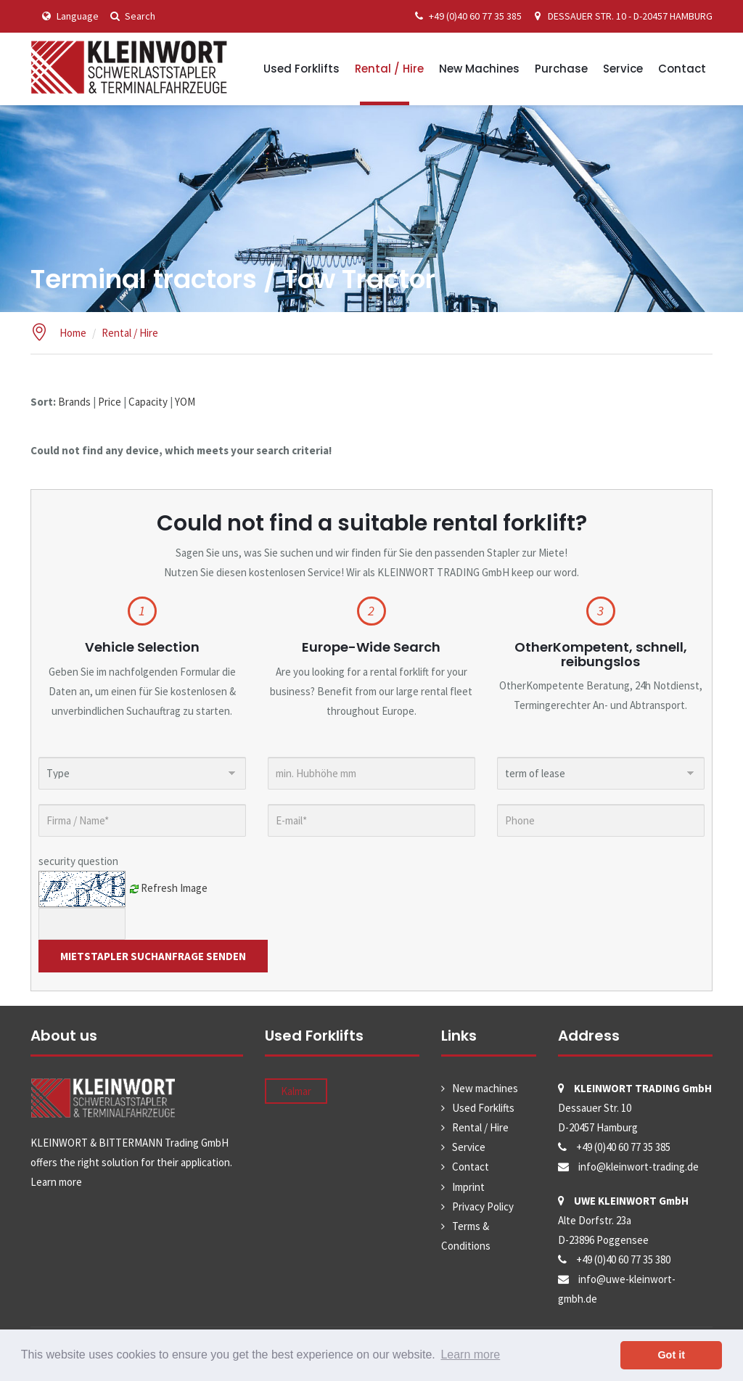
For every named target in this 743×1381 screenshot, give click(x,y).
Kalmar (296, 1091)
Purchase (561, 68)
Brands (74, 402)
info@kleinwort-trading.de (638, 1166)
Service (623, 68)
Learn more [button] (470, 1354)
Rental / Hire (389, 68)
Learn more (56, 1182)
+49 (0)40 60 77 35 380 (623, 1259)
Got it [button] (671, 1355)
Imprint (468, 1187)
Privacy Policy (483, 1206)
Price (109, 402)
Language (68, 15)
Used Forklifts (301, 68)
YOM (185, 402)
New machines (479, 68)
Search (130, 15)
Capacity (148, 402)
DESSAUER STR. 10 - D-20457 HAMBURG (621, 15)
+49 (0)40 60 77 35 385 (466, 15)
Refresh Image (174, 887)
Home (72, 333)
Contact (682, 68)
